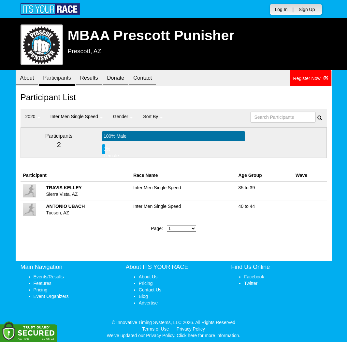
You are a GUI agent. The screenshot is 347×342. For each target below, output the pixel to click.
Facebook (254, 276)
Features (42, 283)
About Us (148, 276)
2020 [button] (32, 116)
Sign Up (307, 9)
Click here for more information (208, 335)
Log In (281, 9)
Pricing (41, 289)
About (28, 78)
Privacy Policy (191, 329)
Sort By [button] (153, 116)
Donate (122, 78)
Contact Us (150, 289)
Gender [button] (123, 116)
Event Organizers (51, 296)
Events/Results (49, 276)
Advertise (148, 302)
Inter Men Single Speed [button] (77, 116)
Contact (150, 78)
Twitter (250, 283)
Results (93, 78)
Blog (143, 296)
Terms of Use (155, 329)
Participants (59, 78)
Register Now (310, 78)
